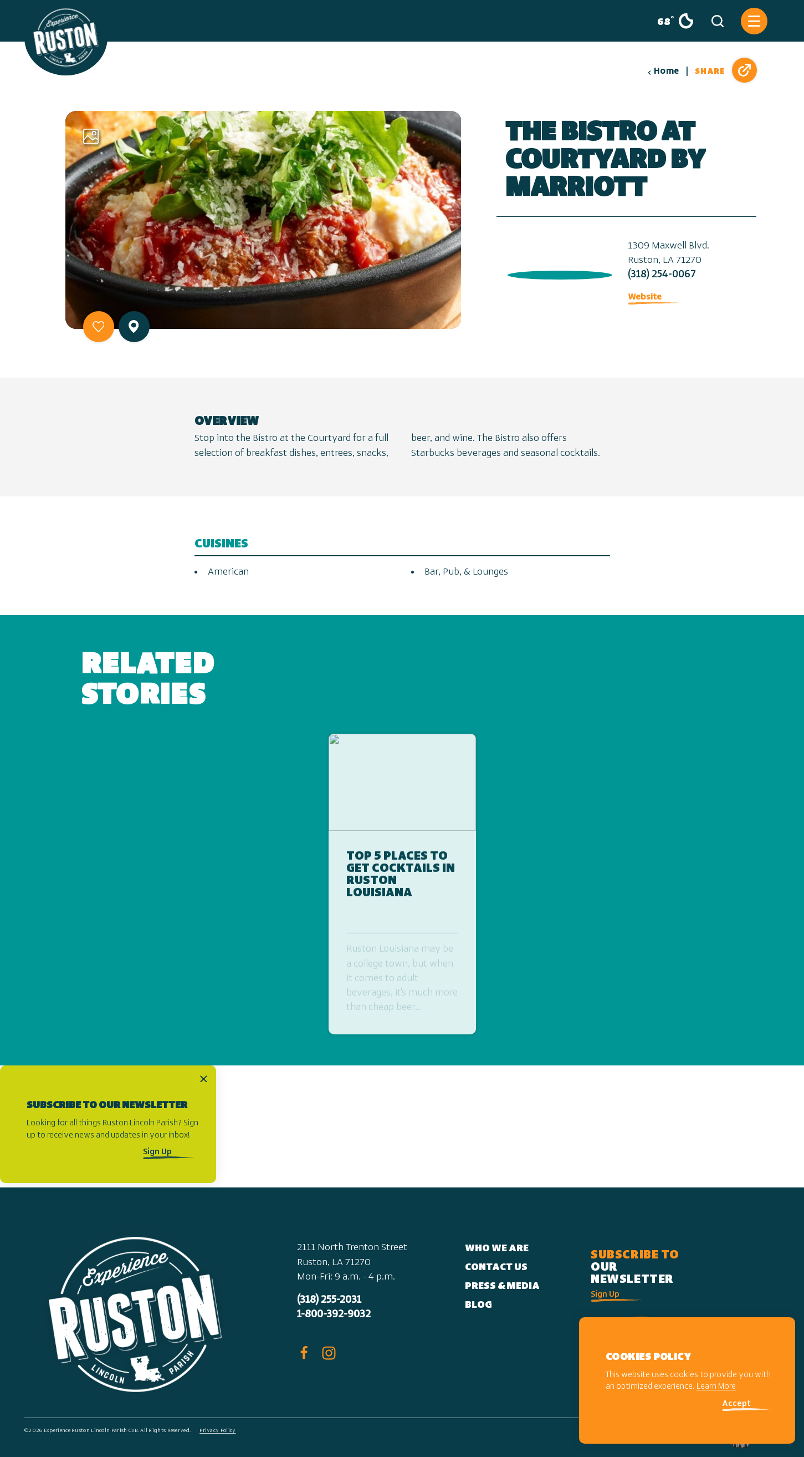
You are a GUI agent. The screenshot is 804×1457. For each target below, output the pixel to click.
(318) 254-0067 (662, 275)
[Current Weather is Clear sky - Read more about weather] (671, 21)
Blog (478, 1305)
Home (663, 71)
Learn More (716, 1387)
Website (645, 297)
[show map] (134, 326)
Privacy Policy (217, 1431)
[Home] (65, 37)
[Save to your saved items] (99, 326)
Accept (736, 1404)
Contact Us (496, 1267)
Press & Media (502, 1286)
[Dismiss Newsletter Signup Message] (203, 1078)
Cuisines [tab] (221, 544)
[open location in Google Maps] (557, 272)
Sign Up (157, 1152)
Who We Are (497, 1248)
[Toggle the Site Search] (717, 21)
